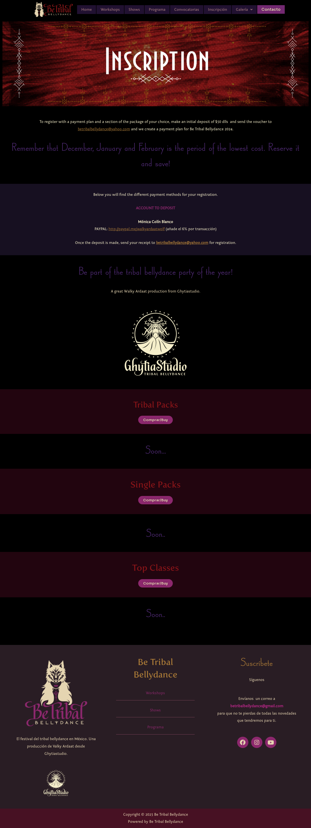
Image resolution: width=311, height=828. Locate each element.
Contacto (270, 9)
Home (86, 9)
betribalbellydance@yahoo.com (104, 129)
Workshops (110, 9)
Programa (157, 9)
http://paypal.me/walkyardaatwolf (137, 229)
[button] (244, 9)
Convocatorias (186, 9)
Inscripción (217, 9)
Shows (134, 9)
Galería (244, 9)
